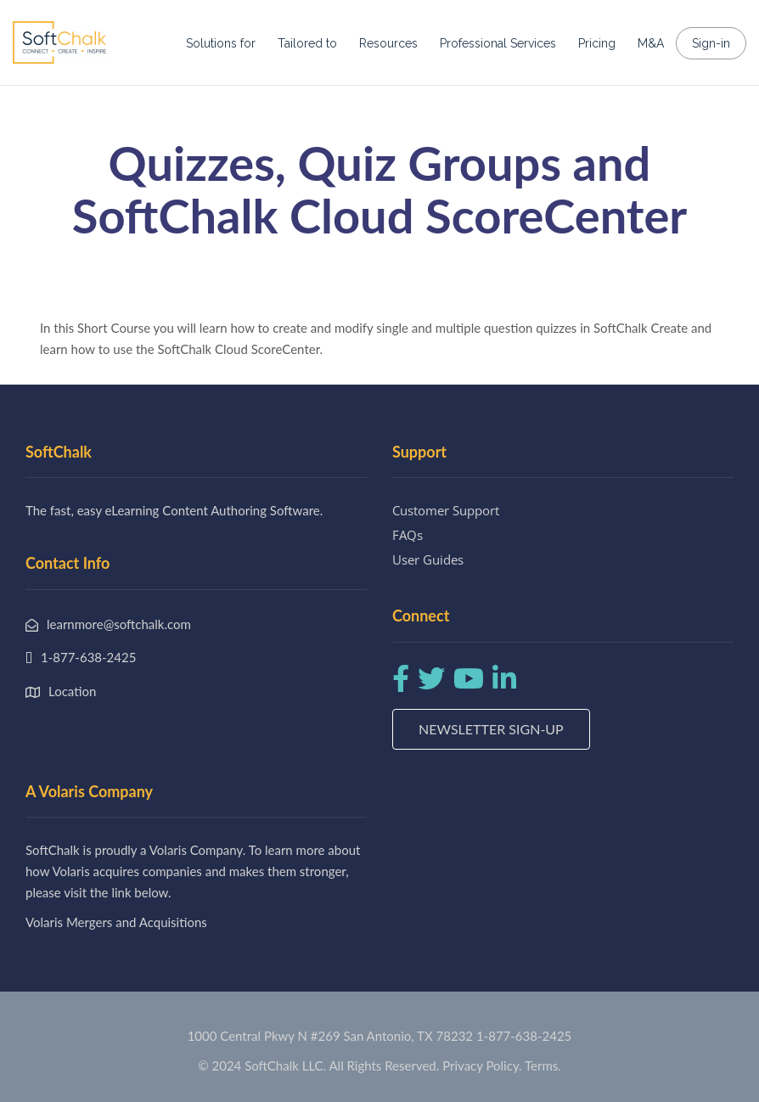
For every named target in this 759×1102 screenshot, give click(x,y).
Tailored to (307, 43)
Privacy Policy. (482, 1065)
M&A (651, 43)
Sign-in (711, 43)
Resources (388, 43)
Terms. (543, 1065)
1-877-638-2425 (523, 1035)
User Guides (428, 559)
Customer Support (445, 510)
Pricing (597, 43)
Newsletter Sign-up (491, 729)
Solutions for (221, 43)
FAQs (407, 534)
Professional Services (498, 43)
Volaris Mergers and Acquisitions (116, 922)
